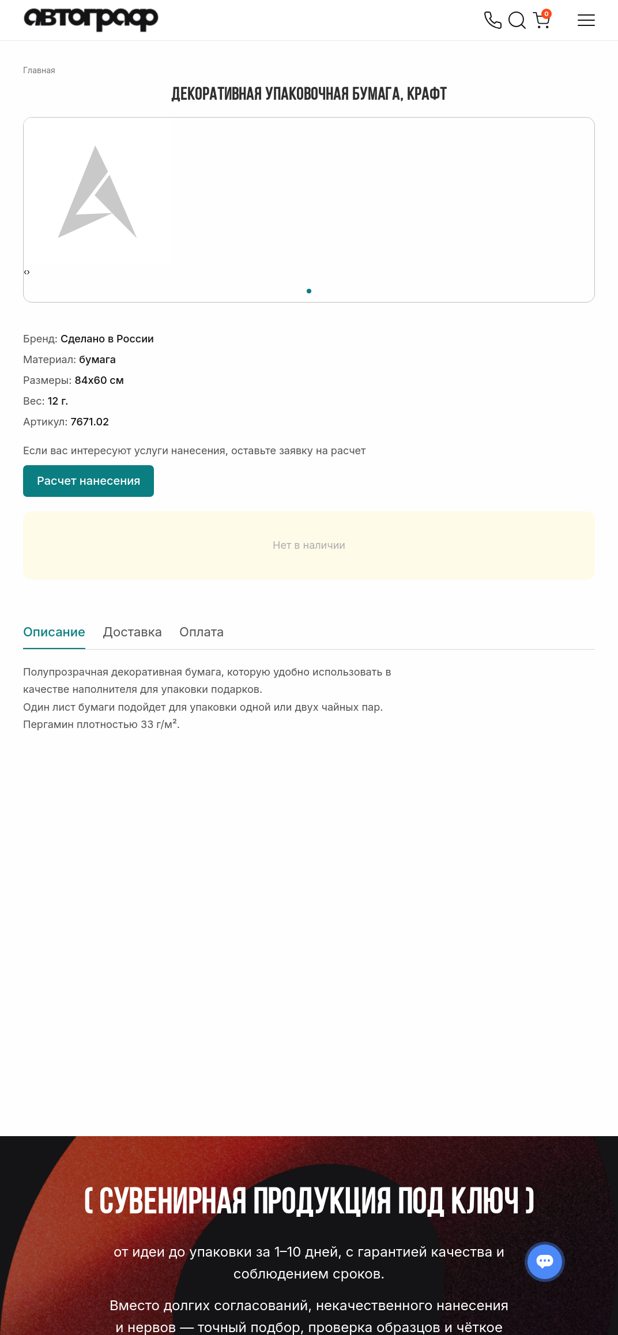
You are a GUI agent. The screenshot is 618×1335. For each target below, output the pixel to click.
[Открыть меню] (586, 20)
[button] (309, 289)
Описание (54, 631)
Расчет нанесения (88, 481)
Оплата (201, 631)
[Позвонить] (493, 20)
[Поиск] (517, 20)
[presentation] (25, 272)
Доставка (132, 631)
